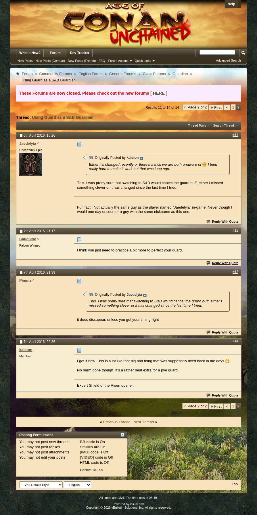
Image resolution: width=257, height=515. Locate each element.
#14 (235, 341)
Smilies (86, 447)
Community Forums (55, 74)
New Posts (25, 60)
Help (231, 4)
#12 (235, 230)
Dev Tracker (79, 53)
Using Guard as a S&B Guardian (62, 117)
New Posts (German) (50, 60)
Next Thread (143, 422)
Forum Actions (118, 60)
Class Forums (154, 74)
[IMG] (84, 452)
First (215, 107)
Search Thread (223, 125)
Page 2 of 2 (197, 107)
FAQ (102, 60)
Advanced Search (228, 60)
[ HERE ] (158, 93)
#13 (235, 272)
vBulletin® (137, 504)
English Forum (90, 74)
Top (235, 484)
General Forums (122, 74)
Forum (55, 53)
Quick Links (143, 60)
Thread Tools (197, 125)
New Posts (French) (82, 60)
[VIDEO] (87, 457)
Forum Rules (91, 470)
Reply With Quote (222, 221)
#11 (235, 135)
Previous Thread (116, 422)
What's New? (30, 53)
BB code (87, 442)
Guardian (180, 74)
